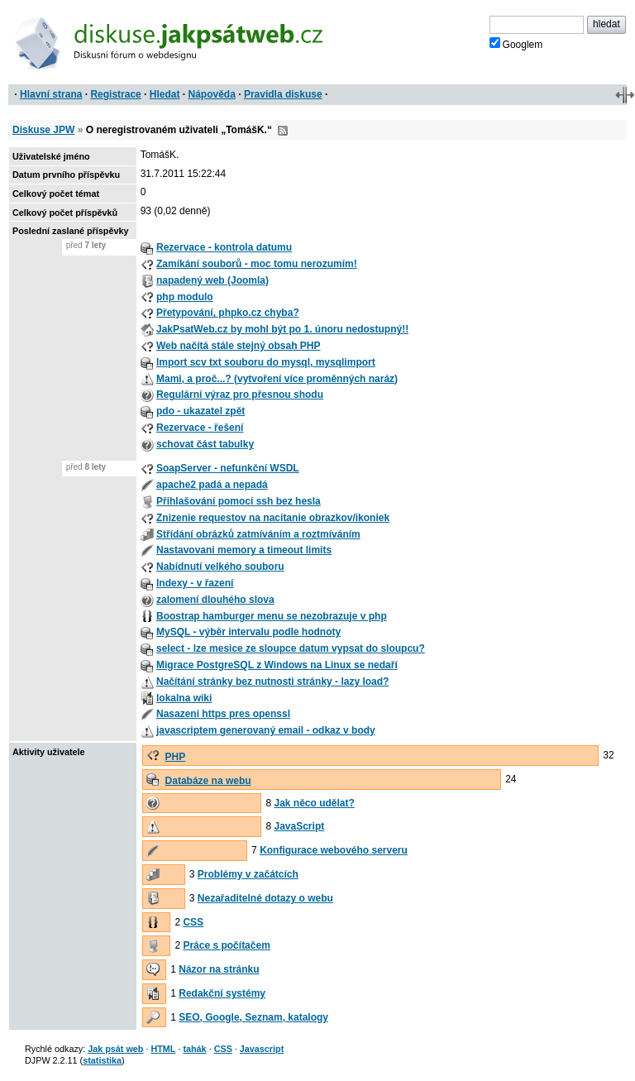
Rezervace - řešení (199, 427)
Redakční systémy (222, 993)
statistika (102, 1060)
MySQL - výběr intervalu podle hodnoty (248, 632)
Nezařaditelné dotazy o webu (265, 898)
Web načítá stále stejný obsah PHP (238, 346)
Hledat (165, 94)
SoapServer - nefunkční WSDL (227, 468)
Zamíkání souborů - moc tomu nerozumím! (256, 264)
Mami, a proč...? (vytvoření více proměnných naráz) (277, 379)
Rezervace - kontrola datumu (224, 247)
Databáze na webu (208, 781)
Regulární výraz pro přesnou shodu (239, 394)
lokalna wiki (184, 698)
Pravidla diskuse (283, 94)
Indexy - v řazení (194, 583)
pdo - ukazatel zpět (200, 411)
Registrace (115, 94)
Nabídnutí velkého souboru (220, 566)
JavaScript (300, 826)
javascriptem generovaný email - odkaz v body (265, 730)
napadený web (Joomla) (212, 280)
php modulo (184, 297)
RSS (283, 131)
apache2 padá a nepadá (212, 484)
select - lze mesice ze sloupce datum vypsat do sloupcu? (290, 648)
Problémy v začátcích (248, 874)
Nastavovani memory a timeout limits (244, 550)
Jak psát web (115, 1049)
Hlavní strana (51, 94)
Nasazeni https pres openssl (223, 714)
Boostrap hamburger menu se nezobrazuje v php (271, 616)
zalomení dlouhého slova (215, 599)
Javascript (262, 1049)
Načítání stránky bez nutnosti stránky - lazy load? (272, 681)
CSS (193, 922)
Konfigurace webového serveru (334, 850)
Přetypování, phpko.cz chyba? (227, 312)
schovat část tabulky (205, 444)
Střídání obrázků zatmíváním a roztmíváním (258, 534)
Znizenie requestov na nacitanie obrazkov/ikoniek (272, 518)
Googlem (516, 43)
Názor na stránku (219, 969)
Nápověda (212, 94)
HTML (162, 1049)
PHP (175, 757)
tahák (194, 1049)
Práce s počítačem (226, 945)
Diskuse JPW (43, 130)
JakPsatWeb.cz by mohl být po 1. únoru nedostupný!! (282, 329)
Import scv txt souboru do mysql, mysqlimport (265, 362)
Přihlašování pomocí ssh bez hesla (238, 501)
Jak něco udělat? (315, 803)
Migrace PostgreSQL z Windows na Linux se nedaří (277, 665)
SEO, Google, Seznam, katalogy (253, 1017)
